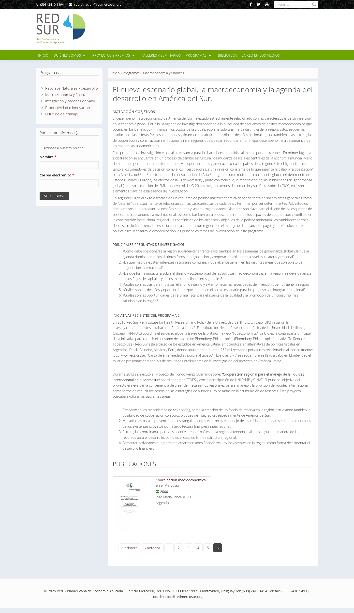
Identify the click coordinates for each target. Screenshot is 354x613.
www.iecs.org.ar (133, 355)
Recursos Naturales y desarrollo (71, 88)
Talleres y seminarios (161, 55)
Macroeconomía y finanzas (67, 94)
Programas (196, 55)
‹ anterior (152, 547)
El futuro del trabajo (61, 113)
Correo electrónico (57, 175)
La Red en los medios (261, 55)
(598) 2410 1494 (50, 4)
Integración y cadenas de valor (70, 100)
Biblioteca (227, 55)
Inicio (43, 55)
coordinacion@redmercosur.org (95, 4)
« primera (130, 547)
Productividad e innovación (67, 107)
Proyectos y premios (111, 55)
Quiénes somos (67, 55)
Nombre (48, 157)
